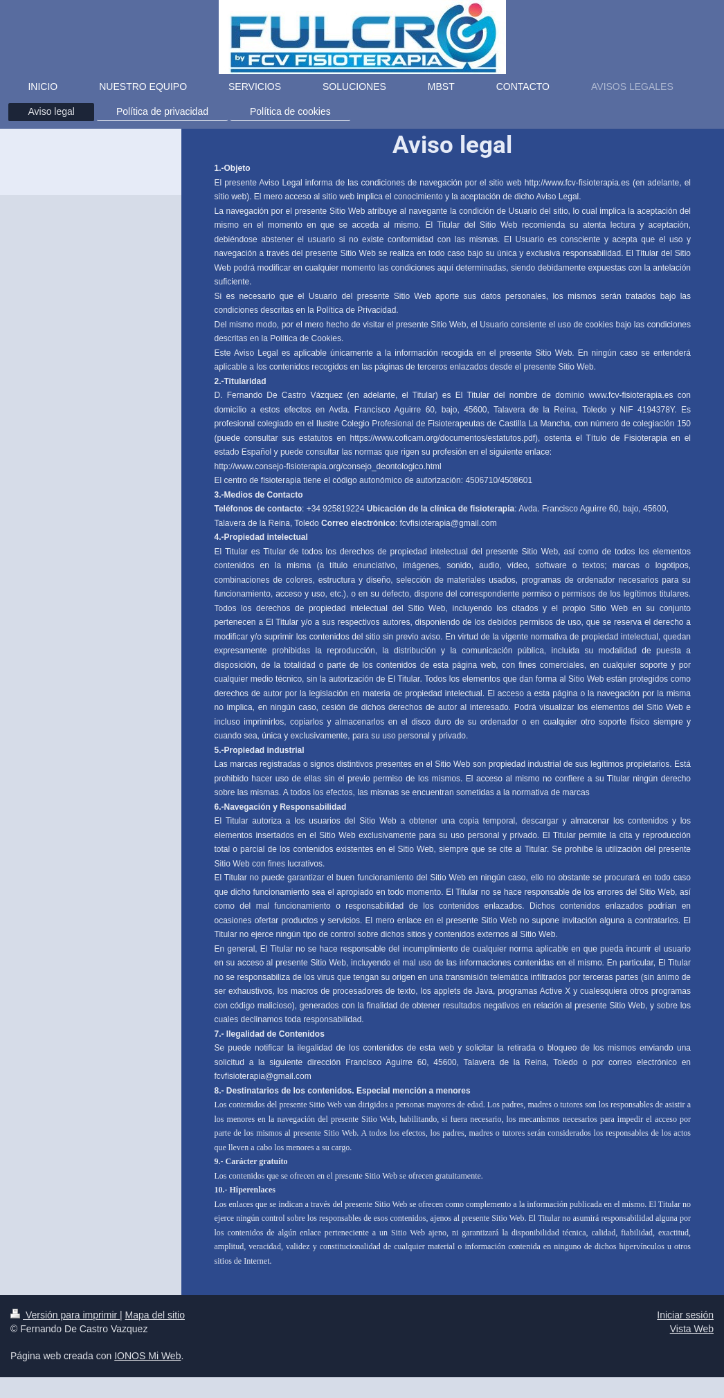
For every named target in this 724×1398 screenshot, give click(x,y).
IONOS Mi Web (147, 1355)
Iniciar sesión (685, 1314)
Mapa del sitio (155, 1314)
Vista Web (692, 1328)
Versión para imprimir (65, 1314)
